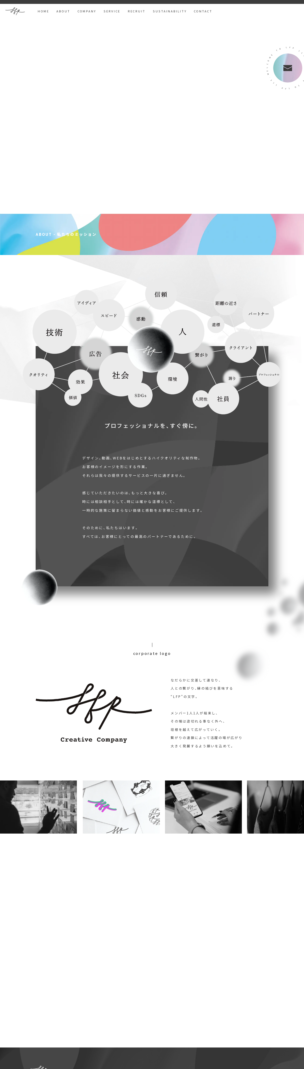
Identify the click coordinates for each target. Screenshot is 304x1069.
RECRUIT (136, 11)
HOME (43, 11)
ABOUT (63, 11)
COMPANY (87, 11)
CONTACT (203, 11)
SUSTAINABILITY (170, 11)
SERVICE (112, 11)
